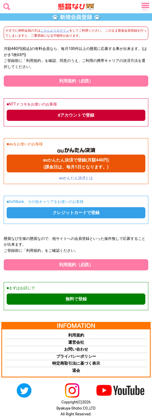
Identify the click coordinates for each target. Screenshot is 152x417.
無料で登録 (76, 298)
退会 (76, 370)
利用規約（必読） (76, 80)
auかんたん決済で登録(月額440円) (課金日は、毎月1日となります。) (76, 163)
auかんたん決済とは (76, 178)
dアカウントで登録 (76, 115)
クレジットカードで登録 (76, 212)
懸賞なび (69, 7)
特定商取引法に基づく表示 (76, 363)
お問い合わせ (76, 349)
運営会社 (76, 342)
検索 (6, 5)
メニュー (144, 7)
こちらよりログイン (54, 30)
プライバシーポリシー (76, 356)
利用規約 (76, 335)
